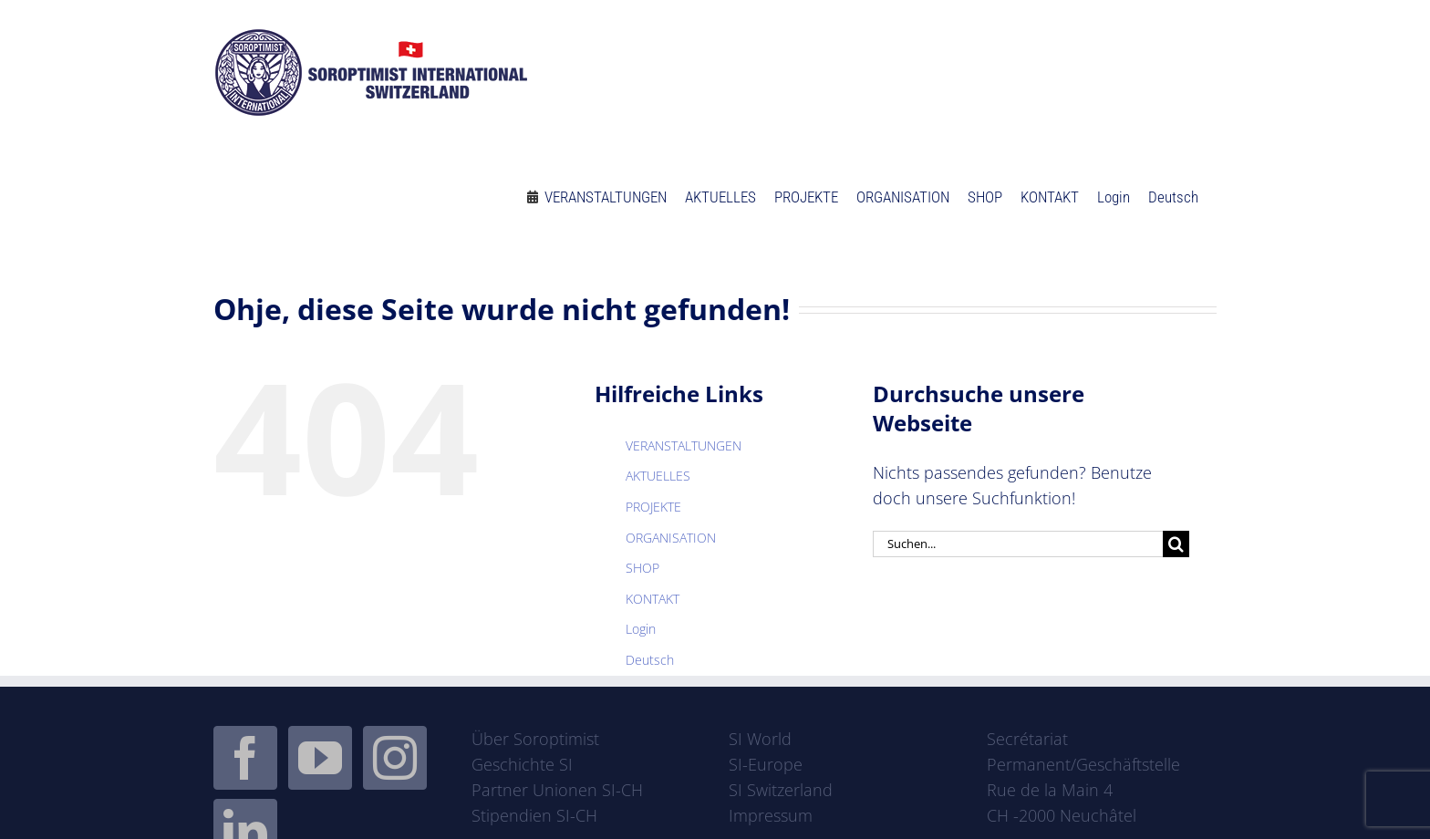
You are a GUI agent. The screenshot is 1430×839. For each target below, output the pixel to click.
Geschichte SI (522, 764)
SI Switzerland (781, 790)
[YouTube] (320, 758)
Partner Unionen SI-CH (557, 790)
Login (641, 628)
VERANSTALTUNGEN (683, 445)
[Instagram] (395, 758)
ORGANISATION (671, 537)
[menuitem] (1173, 189)
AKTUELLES (658, 475)
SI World (760, 739)
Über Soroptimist (535, 739)
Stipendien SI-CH (534, 815)
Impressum (771, 815)
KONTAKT (652, 598)
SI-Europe (766, 764)
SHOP (642, 567)
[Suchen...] (1018, 544)
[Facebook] (245, 758)
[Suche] (1176, 544)
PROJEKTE (653, 506)
